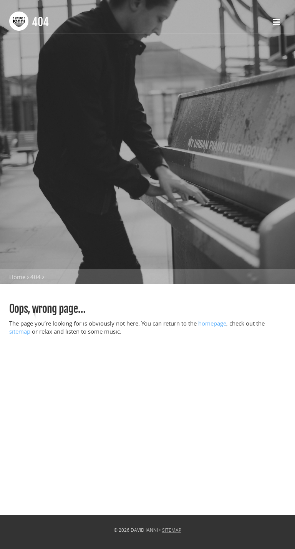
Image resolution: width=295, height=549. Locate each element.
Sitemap (171, 530)
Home (17, 277)
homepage (212, 323)
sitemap (19, 331)
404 (35, 277)
